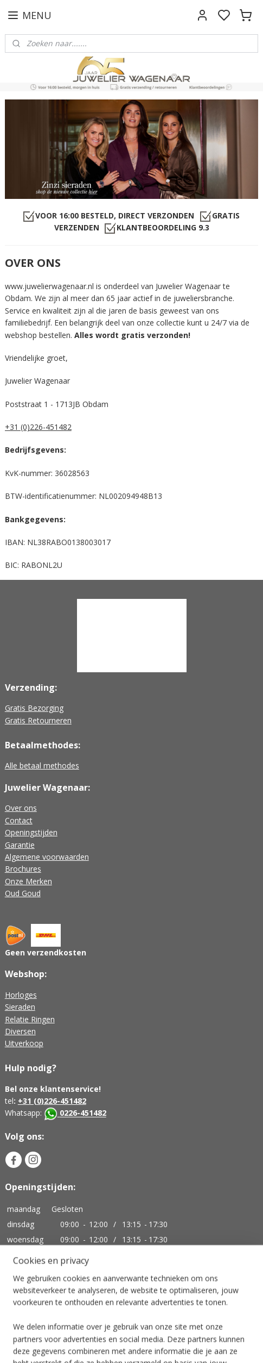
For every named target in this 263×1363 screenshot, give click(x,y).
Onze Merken (28, 881)
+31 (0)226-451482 (38, 427)
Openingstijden (31, 832)
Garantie (20, 845)
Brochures (23, 869)
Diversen (20, 1031)
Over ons (21, 808)
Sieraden (20, 1007)
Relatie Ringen (30, 1019)
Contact (19, 820)
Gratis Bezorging (34, 708)
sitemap (174, 1343)
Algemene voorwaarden (47, 857)
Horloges (21, 995)
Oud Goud (23, 893)
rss (197, 1343)
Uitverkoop (24, 1043)
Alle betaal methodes (42, 765)
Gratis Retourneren (38, 720)
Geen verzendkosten (45, 952)
